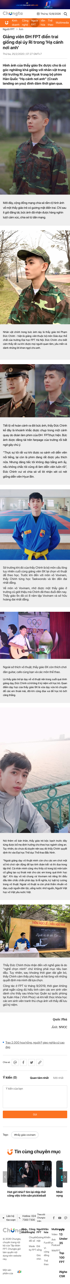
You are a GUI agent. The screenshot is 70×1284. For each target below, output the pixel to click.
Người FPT (34, 22)
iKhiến (47, 1237)
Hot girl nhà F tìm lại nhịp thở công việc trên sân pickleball (26, 1193)
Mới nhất (58, 1078)
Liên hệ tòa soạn (9, 1217)
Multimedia (55, 1229)
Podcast (55, 1245)
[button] (65, 1177)
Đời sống (39, 1248)
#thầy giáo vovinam (24, 1134)
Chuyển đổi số (33, 1239)
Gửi (35, 1114)
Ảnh (21, 29)
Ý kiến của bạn (35, 1096)
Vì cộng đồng (46, 1252)
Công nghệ (25, 22)
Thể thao (50, 22)
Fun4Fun (48, 1242)
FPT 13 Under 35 (63, 1236)
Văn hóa (43, 22)
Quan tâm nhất (39, 1078)
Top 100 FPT (62, 1257)
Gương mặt (40, 1239)
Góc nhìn (39, 1257)
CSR (62, 1276)
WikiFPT (55, 1250)
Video (54, 1234)
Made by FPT (32, 1248)
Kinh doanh (15, 22)
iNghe (63, 1272)
